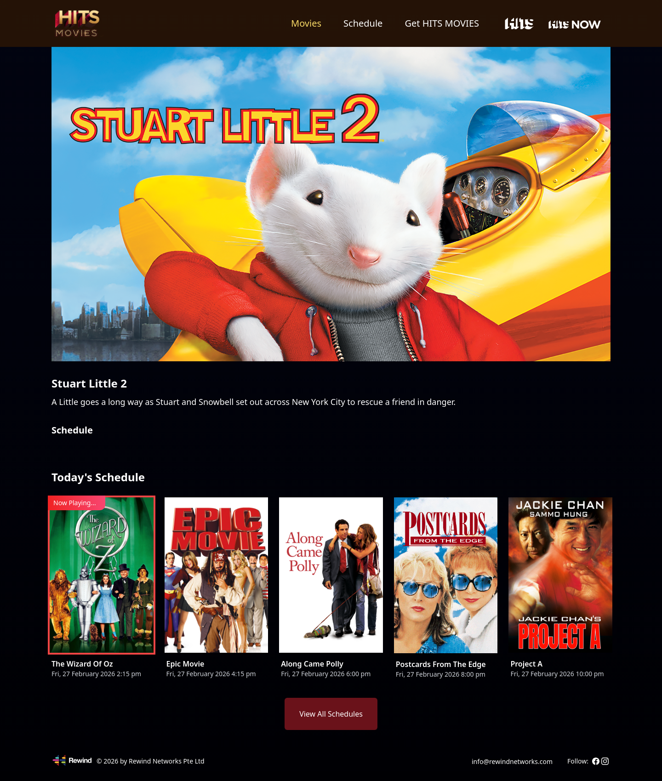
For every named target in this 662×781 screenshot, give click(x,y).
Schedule (362, 23)
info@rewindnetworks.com (512, 761)
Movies (306, 23)
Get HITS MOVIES (442, 23)
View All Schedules (331, 714)
